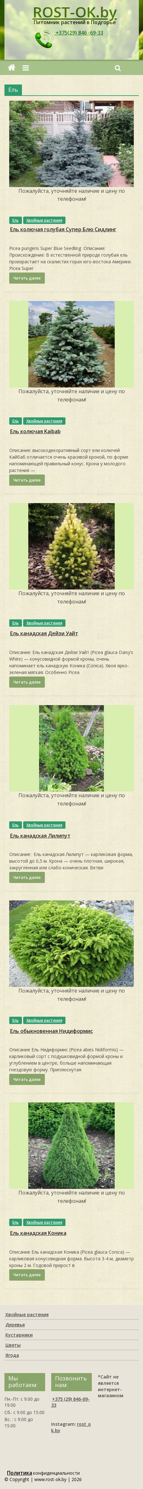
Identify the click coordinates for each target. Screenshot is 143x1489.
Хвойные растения (44, 220)
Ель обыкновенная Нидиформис (51, 1030)
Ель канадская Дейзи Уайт (44, 633)
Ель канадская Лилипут (40, 835)
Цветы (13, 1345)
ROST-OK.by (75, 12)
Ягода (12, 1355)
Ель (15, 220)
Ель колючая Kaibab (35, 431)
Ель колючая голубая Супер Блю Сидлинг (63, 229)
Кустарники (19, 1335)
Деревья (15, 1325)
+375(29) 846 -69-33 (68, 33)
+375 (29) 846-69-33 (70, 1402)
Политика (19, 1472)
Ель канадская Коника (38, 1233)
